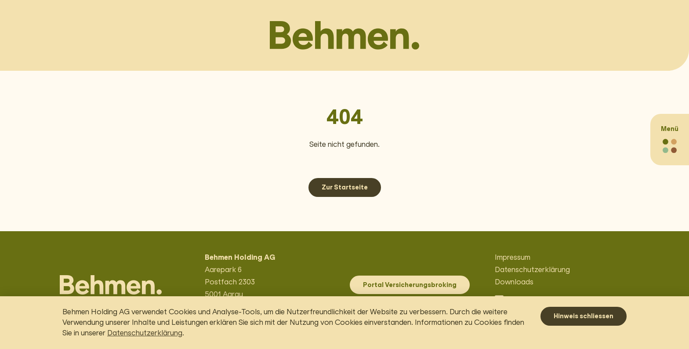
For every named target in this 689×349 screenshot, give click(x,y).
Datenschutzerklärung (144, 333)
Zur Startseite (345, 187)
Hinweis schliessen (583, 316)
